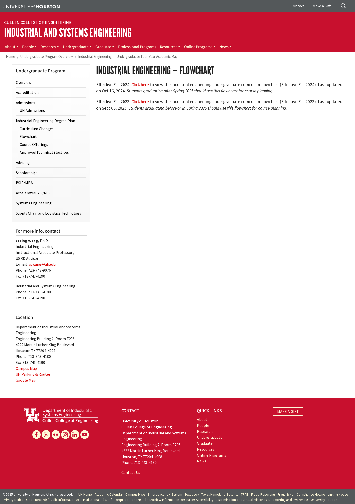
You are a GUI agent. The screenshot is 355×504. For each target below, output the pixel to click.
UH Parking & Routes (33, 374)
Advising (23, 162)
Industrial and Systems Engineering (68, 32)
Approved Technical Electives (44, 152)
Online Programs (198, 47)
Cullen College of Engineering (37, 22)
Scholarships (26, 172)
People (28, 47)
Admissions (25, 102)
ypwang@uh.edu (42, 264)
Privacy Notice (13, 500)
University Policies (324, 500)
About (10, 47)
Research (48, 47)
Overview (23, 82)
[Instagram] (65, 434)
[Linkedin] (75, 434)
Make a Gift (321, 5)
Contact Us (130, 472)
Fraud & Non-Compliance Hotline (301, 494)
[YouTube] (84, 434)
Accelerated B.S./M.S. (33, 192)
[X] (46, 434)
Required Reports (128, 500)
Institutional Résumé (97, 500)
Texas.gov (192, 494)
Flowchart (28, 136)
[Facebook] (36, 434)
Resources (168, 47)
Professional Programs (137, 47)
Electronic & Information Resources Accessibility (178, 500)
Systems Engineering (34, 202)
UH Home (85, 494)
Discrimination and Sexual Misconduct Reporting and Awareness (262, 500)
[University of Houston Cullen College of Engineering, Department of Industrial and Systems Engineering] (61, 415)
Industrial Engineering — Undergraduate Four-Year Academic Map (128, 56)
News (224, 47)
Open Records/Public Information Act (53, 500)
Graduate (103, 47)
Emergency (156, 494)
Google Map (26, 380)
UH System (174, 494)
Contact (297, 5)
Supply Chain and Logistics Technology (48, 213)
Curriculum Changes (36, 128)
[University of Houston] (31, 6)
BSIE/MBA (24, 182)
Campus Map (26, 368)
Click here (140, 84)
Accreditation (27, 92)
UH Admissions (32, 110)
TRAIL (245, 494)
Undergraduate (76, 47)
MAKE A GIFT (288, 411)
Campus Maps (135, 494)
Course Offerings (34, 144)
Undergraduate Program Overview (46, 56)
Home (10, 56)
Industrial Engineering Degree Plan (45, 120)
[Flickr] (56, 434)
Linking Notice (338, 494)
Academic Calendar (109, 494)
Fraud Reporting (263, 494)
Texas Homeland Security (219, 494)
